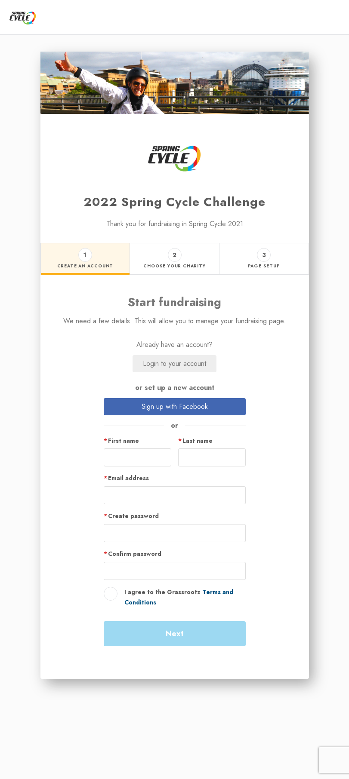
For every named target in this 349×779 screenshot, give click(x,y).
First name (123, 440)
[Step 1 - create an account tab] (85, 259)
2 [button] (174, 255)
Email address (128, 478)
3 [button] (264, 255)
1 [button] (84, 255)
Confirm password (134, 553)
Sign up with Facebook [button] (175, 406)
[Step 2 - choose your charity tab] (174, 259)
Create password (133, 516)
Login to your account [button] (174, 363)
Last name (197, 440)
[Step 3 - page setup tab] (264, 259)
